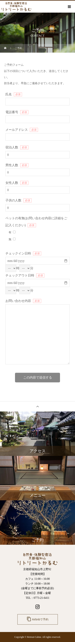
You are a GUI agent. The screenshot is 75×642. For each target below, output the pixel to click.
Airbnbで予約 (38, 619)
